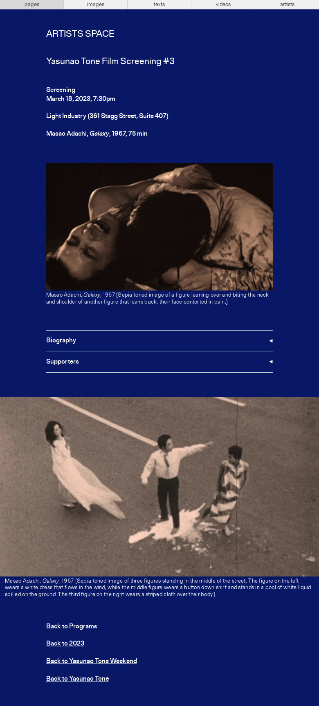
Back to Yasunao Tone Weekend (91, 661)
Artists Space (80, 34)
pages (32, 4)
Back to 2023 (65, 644)
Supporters (62, 362)
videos (223, 4)
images (95, 4)
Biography (61, 340)
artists (287, 4)
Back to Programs (71, 626)
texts (159, 4)
